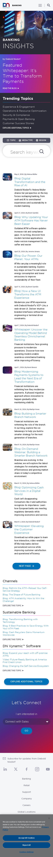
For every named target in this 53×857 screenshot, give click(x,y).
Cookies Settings (26, 852)
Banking (26, 778)
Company (26, 798)
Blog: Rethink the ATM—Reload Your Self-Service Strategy (25, 589)
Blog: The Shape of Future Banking (21, 594)
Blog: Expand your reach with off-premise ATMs (25, 654)
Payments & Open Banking (19, 118)
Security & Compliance (16, 114)
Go (26, 731)
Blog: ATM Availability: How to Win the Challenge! (23, 599)
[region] (26, 835)
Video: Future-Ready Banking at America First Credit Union (25, 661)
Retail (27, 785)
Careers (26, 805)
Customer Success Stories (18, 123)
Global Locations (27, 811)
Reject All (27, 845)
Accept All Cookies (26, 838)
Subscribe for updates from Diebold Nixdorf (26, 760)
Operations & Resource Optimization (24, 110)
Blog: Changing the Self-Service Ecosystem (26, 666)
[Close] (49, 818)
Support (26, 792)
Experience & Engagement (19, 106)
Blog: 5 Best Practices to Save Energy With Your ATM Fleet (26, 627)
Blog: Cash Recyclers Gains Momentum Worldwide (23, 633)
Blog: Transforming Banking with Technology (20, 620)
